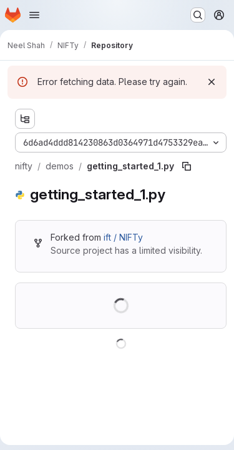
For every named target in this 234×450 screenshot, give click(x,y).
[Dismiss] (211, 81)
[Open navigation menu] (34, 15)
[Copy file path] (187, 166)
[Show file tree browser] (25, 119)
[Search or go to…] (197, 15)
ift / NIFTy (123, 237)
